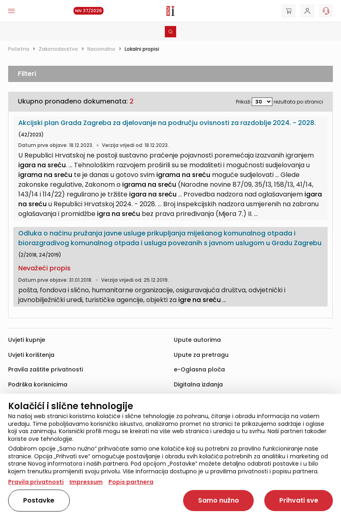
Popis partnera (130, 482)
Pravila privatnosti (36, 482)
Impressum (86, 482)
